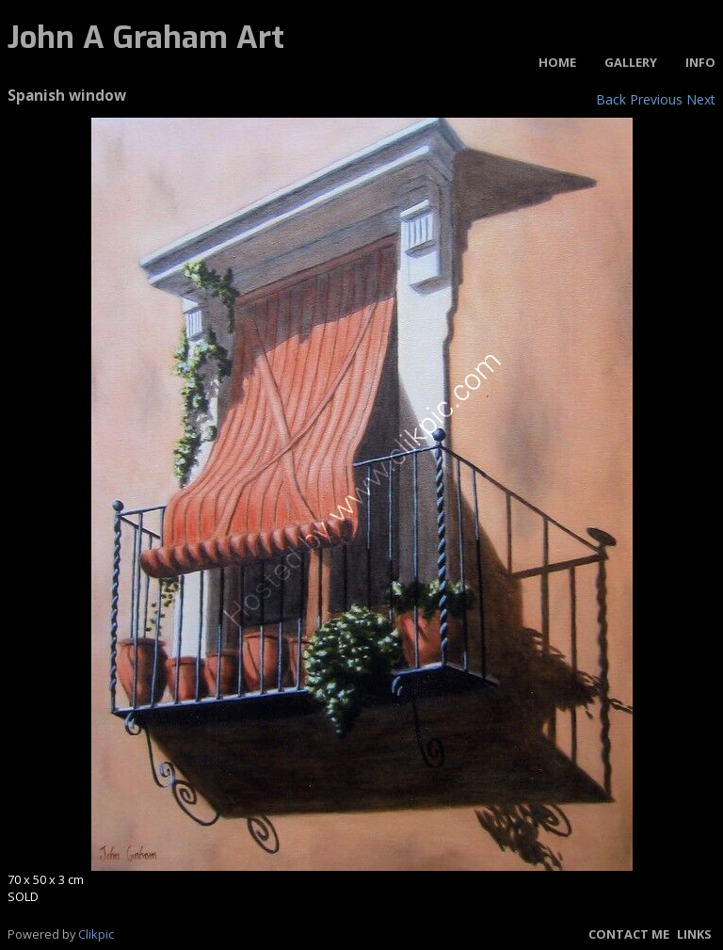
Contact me (628, 934)
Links (694, 934)
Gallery (630, 62)
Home (557, 62)
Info (700, 62)
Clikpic (96, 934)
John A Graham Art (146, 37)
